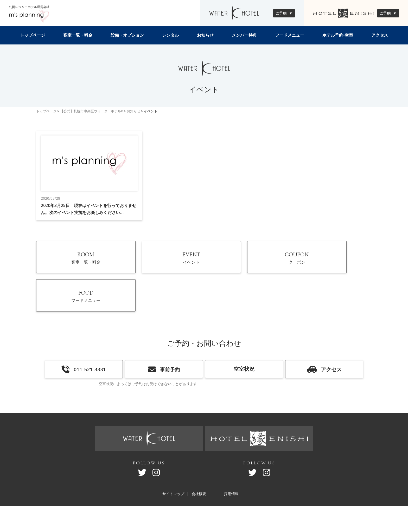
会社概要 (199, 461)
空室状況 (244, 335)
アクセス (379, 35)
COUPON (246, 261)
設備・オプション (127, 35)
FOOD (332, 261)
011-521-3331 (84, 336)
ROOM (75, 261)
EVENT (161, 261)
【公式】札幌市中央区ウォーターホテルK (91, 111)
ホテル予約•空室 (337, 35)
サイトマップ (173, 461)
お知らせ (205, 35)
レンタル (170, 35)
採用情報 (231, 461)
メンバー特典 (244, 35)
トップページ (32, 35)
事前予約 (164, 336)
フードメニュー (289, 35)
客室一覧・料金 (77, 35)
